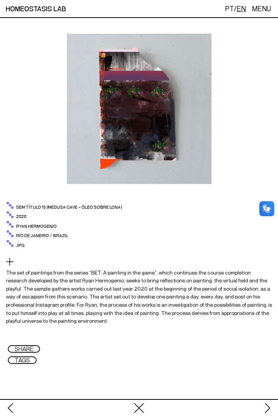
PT (229, 8)
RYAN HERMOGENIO (36, 226)
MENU (261, 8)
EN (241, 8)
